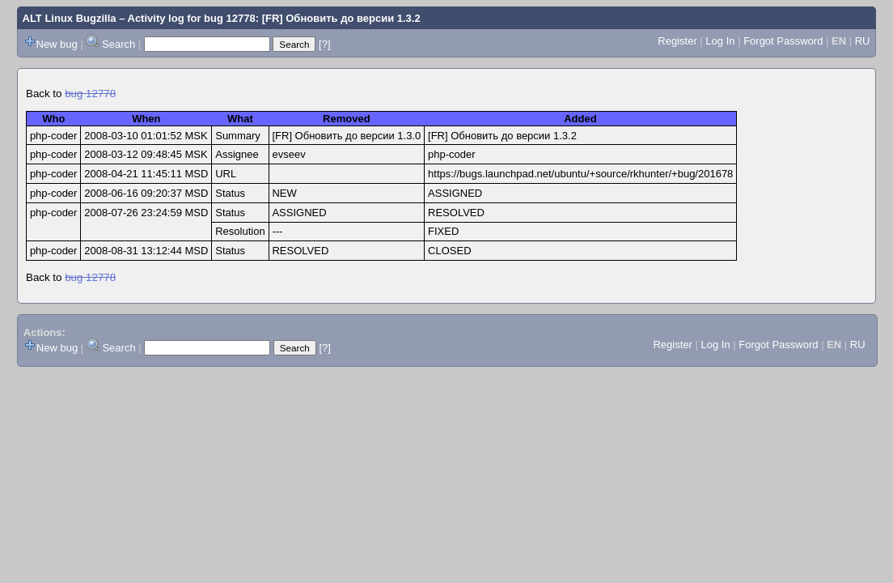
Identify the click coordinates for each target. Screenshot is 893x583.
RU (862, 41)
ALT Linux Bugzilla (69, 18)
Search (118, 44)
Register (677, 41)
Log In (719, 41)
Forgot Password (783, 41)
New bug (57, 44)
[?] (324, 44)
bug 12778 (90, 93)
